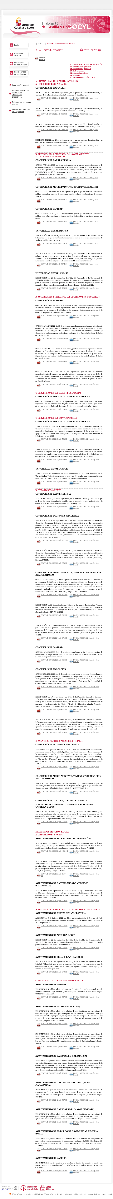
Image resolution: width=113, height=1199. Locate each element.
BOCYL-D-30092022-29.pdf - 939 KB (54, 767)
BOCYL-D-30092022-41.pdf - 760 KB (54, 1073)
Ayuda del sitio (57, 1194)
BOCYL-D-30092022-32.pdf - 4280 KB (54, 851)
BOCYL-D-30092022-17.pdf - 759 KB (54, 459)
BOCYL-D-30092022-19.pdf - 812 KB (54, 506)
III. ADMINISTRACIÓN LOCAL (83, 77)
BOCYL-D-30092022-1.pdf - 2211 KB (54, 98)
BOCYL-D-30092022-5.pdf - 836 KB (54, 177)
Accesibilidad (94, 1194)
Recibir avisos (21, 73)
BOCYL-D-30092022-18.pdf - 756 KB (54, 481)
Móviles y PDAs (42, 1194)
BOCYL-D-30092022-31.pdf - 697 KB (54, 822)
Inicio (40, 44)
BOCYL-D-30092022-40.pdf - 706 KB (54, 1046)
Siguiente (94, 49)
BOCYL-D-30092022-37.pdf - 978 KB (54, 972)
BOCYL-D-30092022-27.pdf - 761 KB (54, 709)
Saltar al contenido (11, 1)
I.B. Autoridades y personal (80, 69)
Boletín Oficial (57, 25)
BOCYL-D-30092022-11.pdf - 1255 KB (54, 315)
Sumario (43, 58)
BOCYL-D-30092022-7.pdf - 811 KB (54, 221)
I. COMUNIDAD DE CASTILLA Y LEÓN (86, 64)
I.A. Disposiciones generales (80, 66)
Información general (20, 85)
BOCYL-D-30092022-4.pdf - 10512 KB (54, 145)
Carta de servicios (25, 1194)
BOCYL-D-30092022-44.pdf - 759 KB (54, 1149)
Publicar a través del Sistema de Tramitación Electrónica (20, 93)
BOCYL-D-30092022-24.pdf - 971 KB (54, 638)
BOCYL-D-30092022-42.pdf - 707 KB (54, 1100)
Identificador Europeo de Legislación (21, 110)
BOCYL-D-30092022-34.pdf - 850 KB (54, 901)
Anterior (86, 49)
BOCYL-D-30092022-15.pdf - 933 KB (54, 409)
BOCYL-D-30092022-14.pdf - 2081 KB (54, 384)
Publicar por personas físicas (21, 103)
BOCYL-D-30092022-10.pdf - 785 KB (54, 288)
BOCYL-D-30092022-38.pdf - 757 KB (54, 997)
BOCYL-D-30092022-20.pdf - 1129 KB (54, 540)
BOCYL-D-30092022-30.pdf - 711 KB (54, 791)
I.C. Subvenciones (77, 71)
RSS (14, 1194)
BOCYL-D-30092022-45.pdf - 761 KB (54, 1170)
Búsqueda (21, 54)
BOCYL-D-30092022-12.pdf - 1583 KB (54, 338)
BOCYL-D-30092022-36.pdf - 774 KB (54, 948)
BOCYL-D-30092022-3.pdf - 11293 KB (54, 130)
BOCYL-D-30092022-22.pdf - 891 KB (54, 595)
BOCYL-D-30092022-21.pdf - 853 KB (54, 563)
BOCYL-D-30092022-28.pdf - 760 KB (54, 732)
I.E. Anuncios (75, 75)
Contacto (69, 1194)
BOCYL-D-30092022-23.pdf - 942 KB (54, 615)
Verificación (21, 63)
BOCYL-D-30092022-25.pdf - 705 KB (54, 660)
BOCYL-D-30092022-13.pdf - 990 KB (54, 361)
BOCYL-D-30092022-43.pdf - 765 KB (54, 1122)
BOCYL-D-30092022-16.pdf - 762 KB (54, 439)
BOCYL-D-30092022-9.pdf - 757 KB (54, 264)
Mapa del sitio (81, 1194)
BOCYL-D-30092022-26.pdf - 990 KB (54, 686)
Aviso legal (107, 1194)
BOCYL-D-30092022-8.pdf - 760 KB (54, 243)
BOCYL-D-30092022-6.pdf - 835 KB (54, 199)
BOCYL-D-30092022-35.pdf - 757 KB (54, 926)
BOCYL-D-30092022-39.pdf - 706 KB (54, 1024)
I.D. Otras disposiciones (79, 73)
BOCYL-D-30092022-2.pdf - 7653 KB (54, 114)
